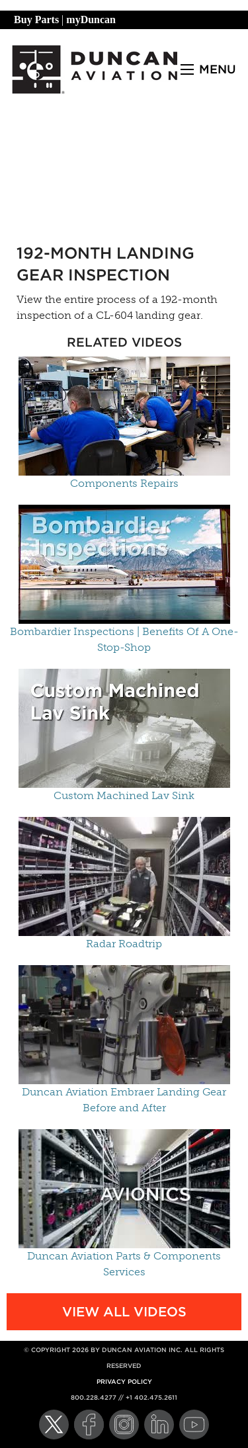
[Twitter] (54, 1424)
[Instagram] (124, 1424)
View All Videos (124, 1312)
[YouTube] (194, 1424)
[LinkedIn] (159, 1424)
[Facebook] (89, 1424)
